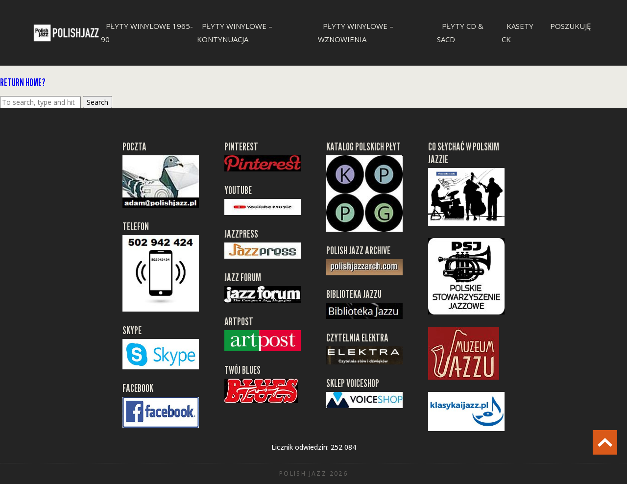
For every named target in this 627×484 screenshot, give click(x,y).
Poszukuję (570, 26)
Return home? (23, 82)
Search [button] (97, 102)
